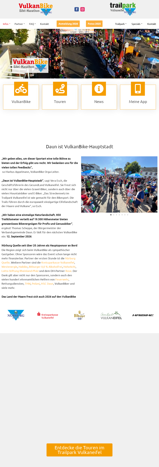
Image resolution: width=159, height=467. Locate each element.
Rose (68, 270)
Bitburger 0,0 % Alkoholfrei (45, 266)
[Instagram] (82, 9)
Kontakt (44, 23)
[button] (9, 23)
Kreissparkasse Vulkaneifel (57, 262)
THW (28, 283)
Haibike (23, 266)
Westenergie (9, 266)
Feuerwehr (62, 279)
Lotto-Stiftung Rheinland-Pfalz (20, 270)
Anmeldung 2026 (68, 23)
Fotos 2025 (94, 23)
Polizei (36, 283)
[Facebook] (76, 9)
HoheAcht (69, 266)
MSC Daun (47, 283)
